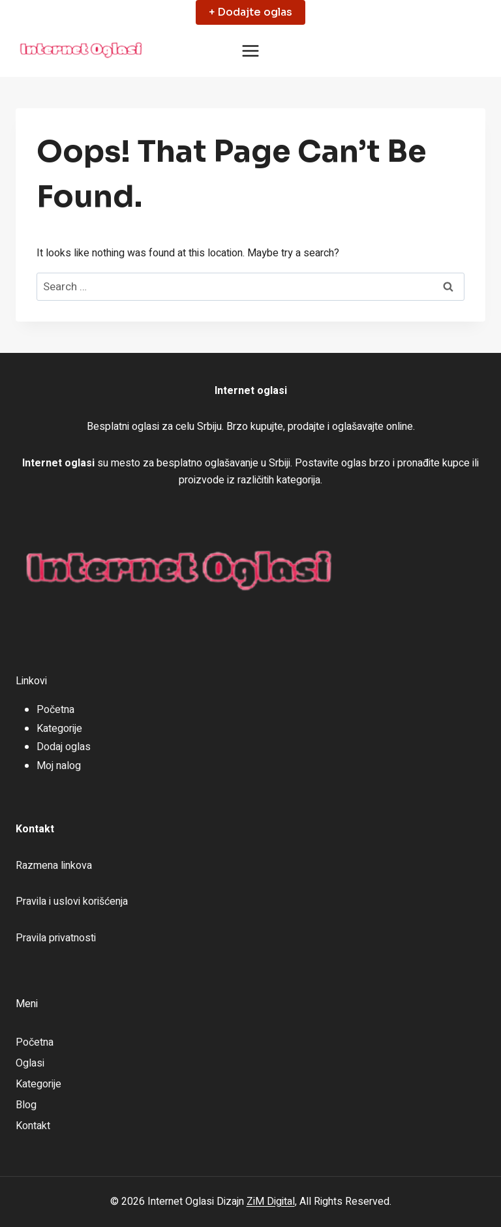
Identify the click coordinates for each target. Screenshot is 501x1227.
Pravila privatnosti (56, 938)
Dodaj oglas (64, 747)
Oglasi (30, 1063)
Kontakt (33, 1126)
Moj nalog (59, 766)
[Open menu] (250, 51)
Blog (26, 1105)
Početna (55, 710)
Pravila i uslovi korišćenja (72, 901)
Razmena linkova (54, 865)
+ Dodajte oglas (250, 12)
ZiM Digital (271, 1201)
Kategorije (59, 728)
